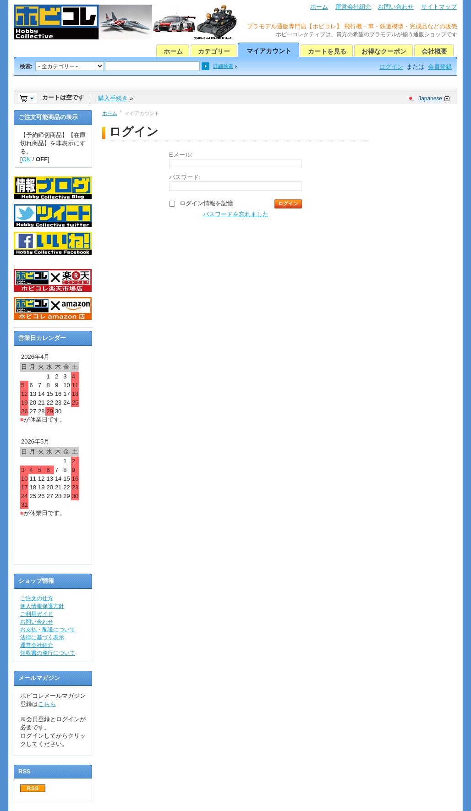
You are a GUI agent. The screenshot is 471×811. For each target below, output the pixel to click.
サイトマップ (439, 6)
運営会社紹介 (353, 6)
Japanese (430, 98)
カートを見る (327, 51)
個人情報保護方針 (42, 606)
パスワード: (185, 177)
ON (26, 159)
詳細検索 (223, 66)
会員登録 (440, 66)
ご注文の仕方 (36, 598)
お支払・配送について (47, 629)
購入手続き (113, 98)
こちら (47, 704)
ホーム (319, 6)
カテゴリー (214, 51)
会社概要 (434, 51)
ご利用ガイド (36, 614)
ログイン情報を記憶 (206, 203)
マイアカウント (268, 51)
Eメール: (180, 154)
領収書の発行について (47, 653)
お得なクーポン (383, 51)
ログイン (391, 66)
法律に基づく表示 (42, 637)
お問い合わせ (396, 6)
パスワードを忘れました (235, 214)
